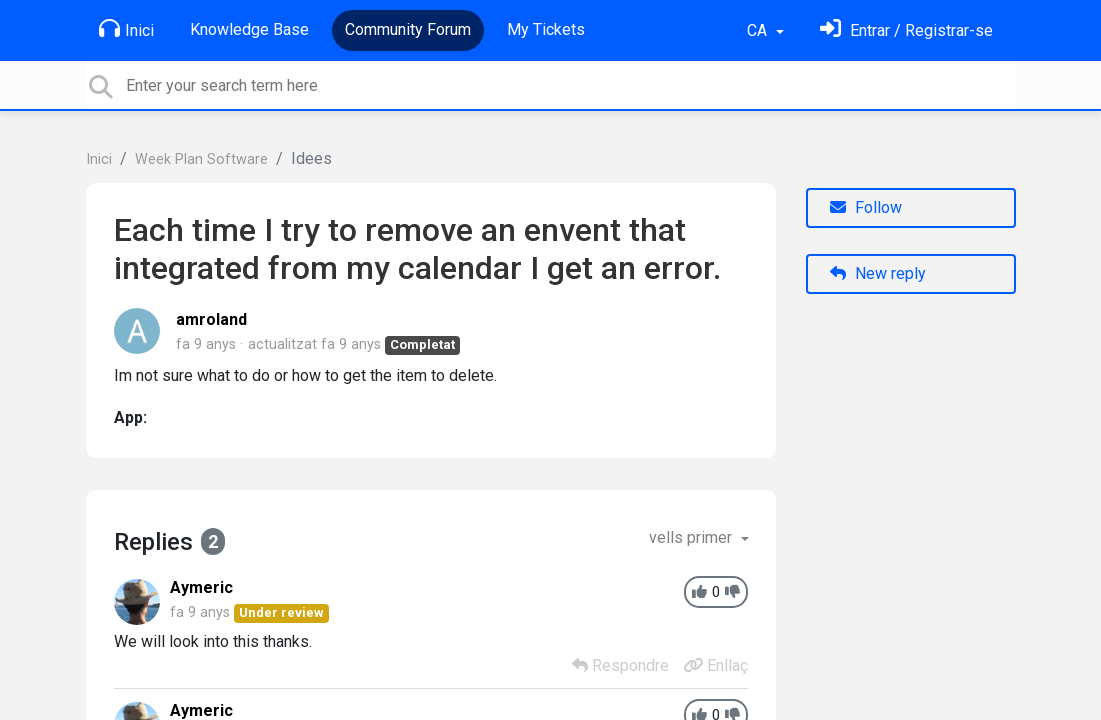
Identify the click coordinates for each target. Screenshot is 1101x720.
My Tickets (546, 29)
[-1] (732, 592)
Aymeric (201, 587)
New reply (878, 273)
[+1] (699, 592)
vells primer (692, 537)
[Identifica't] (906, 30)
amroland (211, 319)
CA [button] (759, 30)
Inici (126, 29)
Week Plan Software (201, 159)
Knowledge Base (249, 29)
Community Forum (408, 29)
